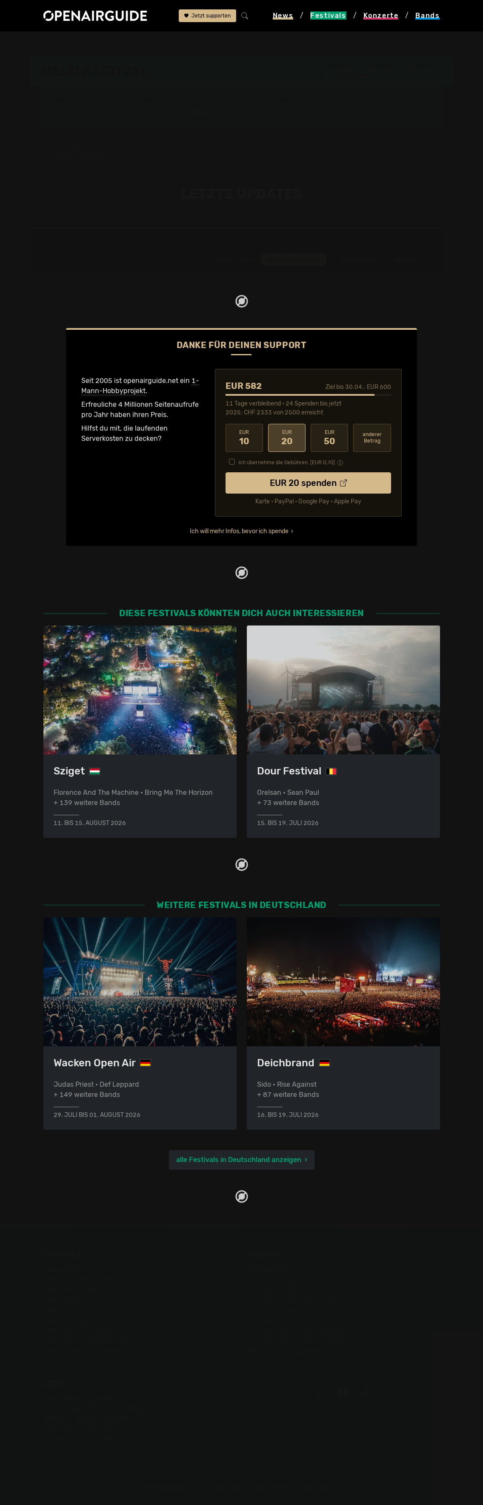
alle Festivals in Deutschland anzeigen (238, 1160)
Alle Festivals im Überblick (84, 1350)
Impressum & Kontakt (77, 1438)
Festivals (84, 43)
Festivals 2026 (66, 1299)
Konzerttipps (267, 1269)
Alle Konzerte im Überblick (288, 1350)
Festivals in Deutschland (82, 1289)
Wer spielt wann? (82, 119)
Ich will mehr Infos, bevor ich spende (239, 531)
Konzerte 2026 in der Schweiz (295, 1340)
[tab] (292, 260)
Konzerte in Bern (273, 1289)
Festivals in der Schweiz (81, 1279)
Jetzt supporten (207, 16)
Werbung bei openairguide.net (91, 1418)
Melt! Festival (176, 43)
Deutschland (127, 43)
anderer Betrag (372, 437)
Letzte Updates (211, 111)
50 (329, 437)
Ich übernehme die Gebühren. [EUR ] (286, 462)
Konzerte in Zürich (276, 1279)
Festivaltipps (63, 1269)
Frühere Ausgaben (310, 111)
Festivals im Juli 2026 (78, 1330)
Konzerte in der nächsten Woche (298, 1299)
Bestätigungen (357, 260)
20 (287, 437)
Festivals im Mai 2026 (77, 1309)
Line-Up (67, 111)
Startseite (45, 43)
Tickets (154, 119)
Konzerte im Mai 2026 (281, 1320)
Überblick (158, 111)
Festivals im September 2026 (90, 1340)
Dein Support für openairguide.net (98, 1408)
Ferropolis (345, 76)
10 (244, 437)
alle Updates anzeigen (293, 260)
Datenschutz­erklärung (79, 1428)
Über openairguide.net (79, 1398)
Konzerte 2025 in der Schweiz (295, 1330)
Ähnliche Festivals (217, 119)
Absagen (404, 260)
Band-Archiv (301, 119)
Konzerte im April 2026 (283, 1309)
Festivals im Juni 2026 (79, 1320)
